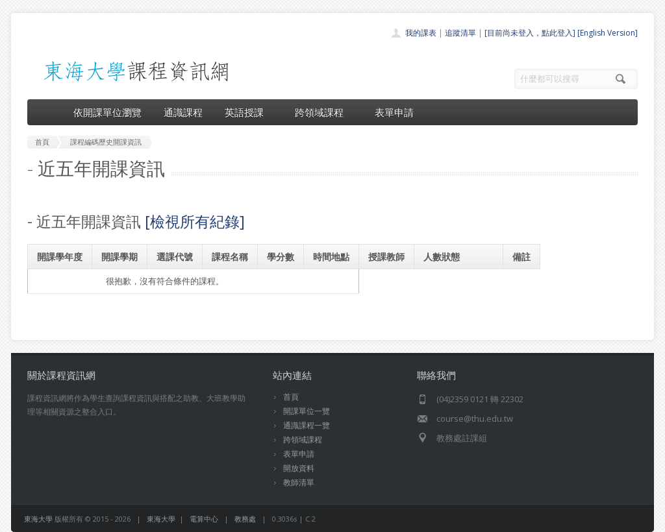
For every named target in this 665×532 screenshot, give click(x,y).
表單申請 (394, 112)
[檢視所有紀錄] (195, 221)
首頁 (291, 396)
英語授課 (249, 112)
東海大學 (38, 519)
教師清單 (298, 482)
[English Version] (607, 32)
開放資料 (298, 468)
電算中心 (204, 519)
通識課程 (183, 112)
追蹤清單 (460, 32)
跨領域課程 (324, 112)
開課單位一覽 (306, 411)
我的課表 (420, 32)
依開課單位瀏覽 (107, 112)
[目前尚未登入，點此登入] (529, 32)
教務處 (245, 519)
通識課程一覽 (306, 425)
